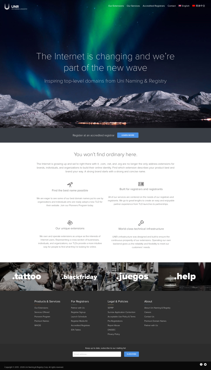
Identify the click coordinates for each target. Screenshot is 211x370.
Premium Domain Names (155, 321)
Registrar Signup (78, 312)
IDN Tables (76, 330)
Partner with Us (78, 308)
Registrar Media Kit (79, 321)
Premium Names (41, 321)
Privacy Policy (114, 334)
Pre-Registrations (115, 321)
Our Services (133, 5)
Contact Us (149, 316)
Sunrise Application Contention (121, 312)
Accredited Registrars (154, 5)
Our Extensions (116, 5)
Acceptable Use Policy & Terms (121, 316)
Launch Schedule (79, 316)
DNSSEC (111, 330)
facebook (201, 364)
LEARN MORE (127, 135)
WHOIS (37, 325)
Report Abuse (114, 325)
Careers (147, 312)
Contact (172, 5)
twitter (205, 364)
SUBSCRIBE (131, 354)
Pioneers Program (42, 316)
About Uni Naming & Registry (157, 308)
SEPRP (111, 308)
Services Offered (41, 312)
